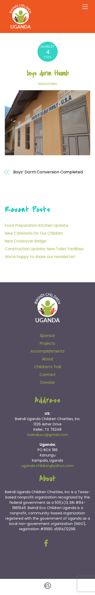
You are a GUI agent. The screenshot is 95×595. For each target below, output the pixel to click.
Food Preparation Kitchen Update (36, 225)
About (47, 359)
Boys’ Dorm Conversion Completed (48, 172)
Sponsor (47, 335)
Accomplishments (47, 351)
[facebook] (47, 543)
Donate (47, 382)
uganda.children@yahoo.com (47, 465)
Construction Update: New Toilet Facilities (44, 249)
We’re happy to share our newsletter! (40, 256)
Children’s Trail (47, 366)
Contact (48, 374)
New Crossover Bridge (25, 241)
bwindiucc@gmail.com (47, 434)
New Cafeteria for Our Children (34, 233)
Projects (47, 343)
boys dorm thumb (47, 73)
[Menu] (85, 7)
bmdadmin (47, 83)
